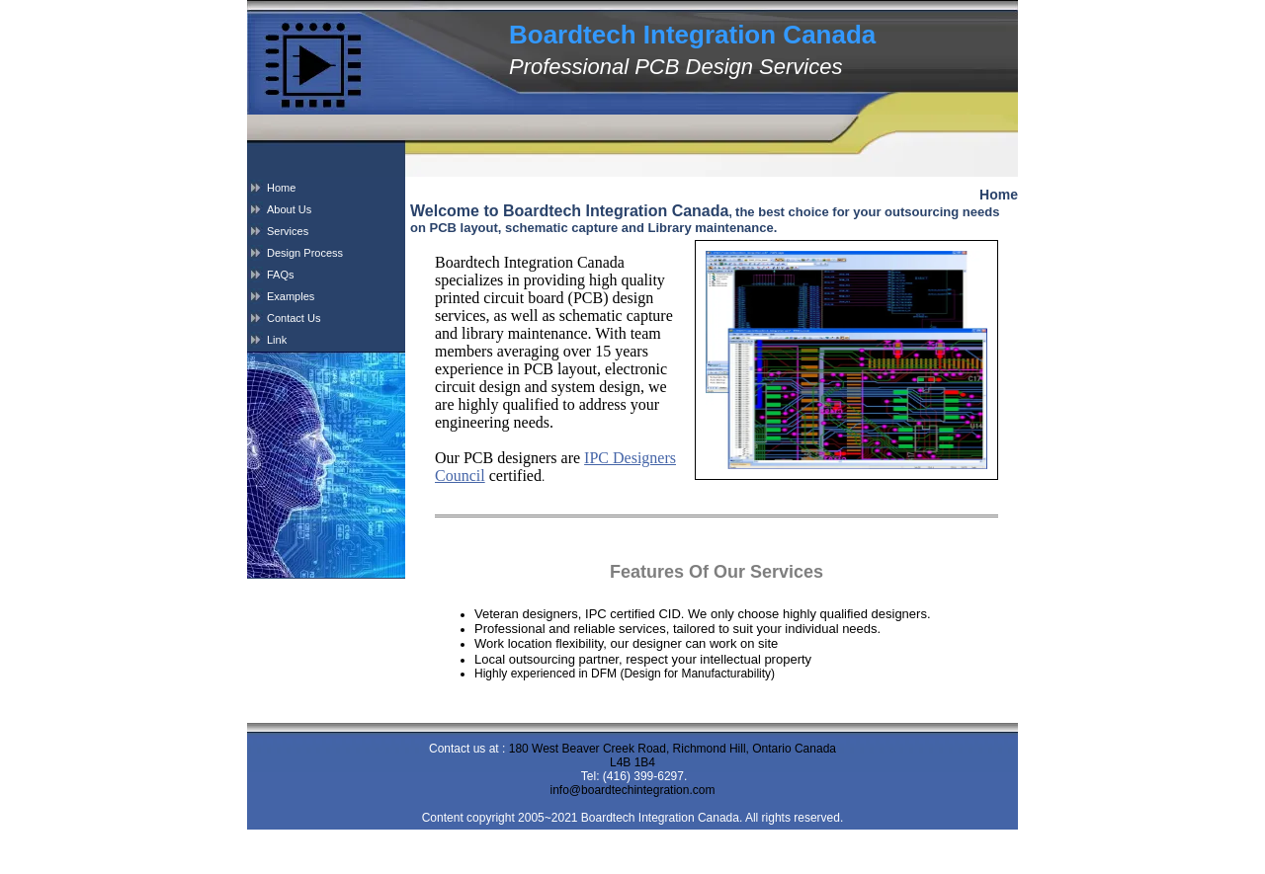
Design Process (305, 253)
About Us (289, 209)
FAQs (281, 274)
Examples (290, 296)
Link (277, 340)
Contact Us (293, 318)
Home (281, 188)
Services (287, 231)
